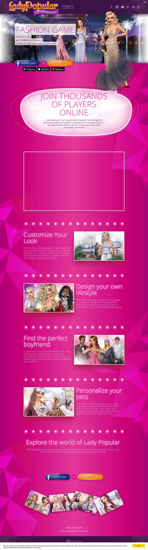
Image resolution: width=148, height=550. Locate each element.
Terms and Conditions (68, 531)
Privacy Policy (83, 531)
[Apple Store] (43, 69)
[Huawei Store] (58, 69)
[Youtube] (122, 7)
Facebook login (27, 63)
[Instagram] (117, 7)
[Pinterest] (128, 7)
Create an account (59, 63)
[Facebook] (111, 7)
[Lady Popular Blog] (139, 7)
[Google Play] (29, 69)
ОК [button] (139, 546)
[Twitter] (133, 7)
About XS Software (74, 527)
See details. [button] (37, 547)
